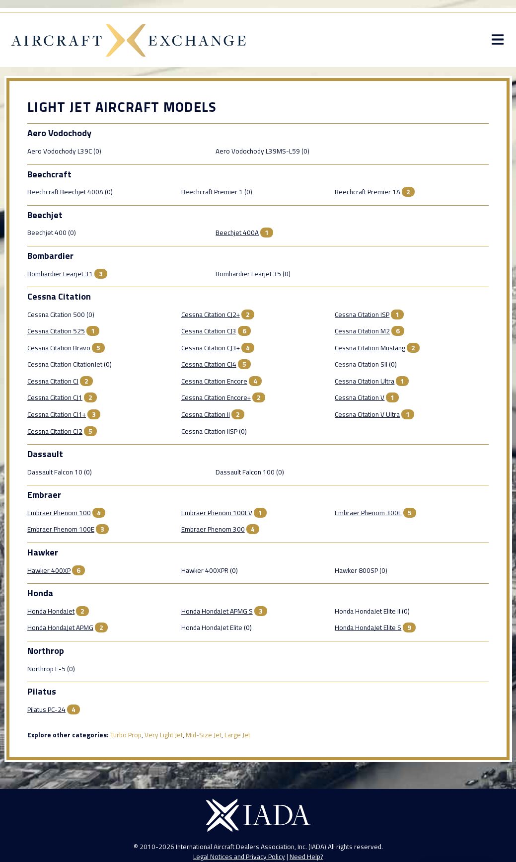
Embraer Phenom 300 (212, 532)
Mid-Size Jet (203, 737)
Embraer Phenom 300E (368, 515)
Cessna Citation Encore (214, 384)
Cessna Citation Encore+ (215, 400)
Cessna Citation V (360, 400)
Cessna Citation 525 (55, 333)
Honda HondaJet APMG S (216, 614)
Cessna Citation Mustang (370, 350)
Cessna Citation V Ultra (367, 417)
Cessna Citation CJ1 (54, 400)
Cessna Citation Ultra (365, 384)
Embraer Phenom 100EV (216, 515)
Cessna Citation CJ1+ (56, 417)
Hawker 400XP (48, 572)
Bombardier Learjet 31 (59, 276)
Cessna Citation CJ (52, 384)
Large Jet (237, 737)
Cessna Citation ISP (362, 317)
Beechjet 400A (202, 235)
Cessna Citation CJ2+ (210, 317)
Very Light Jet (163, 737)
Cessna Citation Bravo (58, 350)
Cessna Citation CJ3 (208, 333)
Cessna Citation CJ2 (54, 433)
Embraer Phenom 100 (58, 515)
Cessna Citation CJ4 (208, 367)
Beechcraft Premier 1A (368, 194)
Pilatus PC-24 (46, 712)
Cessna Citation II (205, 417)
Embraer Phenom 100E (60, 532)
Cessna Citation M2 (362, 333)
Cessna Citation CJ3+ (210, 350)
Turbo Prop (125, 737)
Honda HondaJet (50, 614)
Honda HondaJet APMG (60, 630)
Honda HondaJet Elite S (368, 630)
